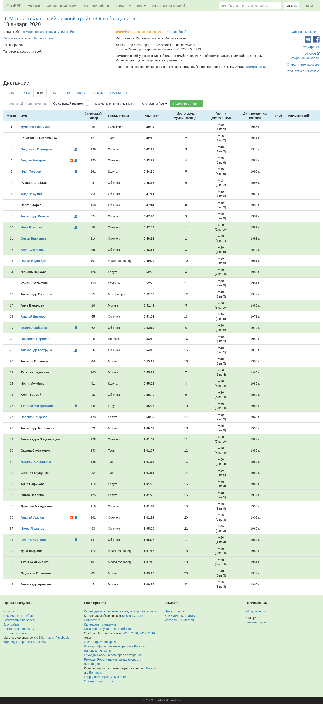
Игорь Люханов (32, 528)
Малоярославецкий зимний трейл (50, 31)
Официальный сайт (306, 31)
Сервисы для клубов (18, 615)
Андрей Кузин (31, 194)
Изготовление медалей (168, 5)
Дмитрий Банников (35, 127)
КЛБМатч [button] (123, 5)
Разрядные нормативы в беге (105, 677)
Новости (34, 5)
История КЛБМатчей (179, 620)
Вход (309, 5)
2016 (151, 633)
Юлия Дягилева (32, 249)
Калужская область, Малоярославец (29, 38)
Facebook (62, 637)
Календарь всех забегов (101, 611)
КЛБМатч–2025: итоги (180, 615)
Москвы (127, 615)
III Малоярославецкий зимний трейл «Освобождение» (69, 18)
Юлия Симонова (33, 540)
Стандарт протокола (98, 681)
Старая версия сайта (18, 633)
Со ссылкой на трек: (68, 103)
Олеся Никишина (33, 238)
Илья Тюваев (31, 171)
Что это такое (174, 611)
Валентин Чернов (34, 417)
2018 (134, 633)
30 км (10, 93)
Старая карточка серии (303, 64)
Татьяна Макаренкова (37, 406)
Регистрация (311, 47)
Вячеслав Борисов (35, 339)
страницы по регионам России (24, 642)
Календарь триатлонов (100, 624)
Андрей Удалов (32, 517)
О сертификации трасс (100, 642)
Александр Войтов (35, 216)
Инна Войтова (31, 227)
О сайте (8, 611)
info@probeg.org (257, 611)
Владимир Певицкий (36, 149)
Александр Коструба (36, 350)
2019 (126, 633)
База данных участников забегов (107, 629)
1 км (67, 93)
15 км (26, 93)
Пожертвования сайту (18, 629)
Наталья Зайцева (34, 327)
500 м (81, 93)
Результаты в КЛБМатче (303, 71)
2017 (143, 633)
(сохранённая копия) (305, 58)
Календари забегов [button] (61, 5)
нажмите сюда (255, 66)
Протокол (311, 53)
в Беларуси (95, 672)
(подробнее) (177, 31)
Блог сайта (11, 624)
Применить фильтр (186, 103)
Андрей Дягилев (33, 316)
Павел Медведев (33, 261)
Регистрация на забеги (19, 620)
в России (150, 668)
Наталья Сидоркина (36, 461)
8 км (40, 93)
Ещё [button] (141, 5)
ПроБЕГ (14, 6)
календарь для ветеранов (138, 611)
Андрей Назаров (33, 160)
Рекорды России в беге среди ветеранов (113, 655)
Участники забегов (96, 5)
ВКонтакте (46, 637)
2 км (53, 93)
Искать (292, 5)
